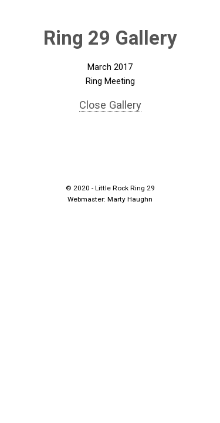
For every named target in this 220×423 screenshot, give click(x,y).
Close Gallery (110, 105)
